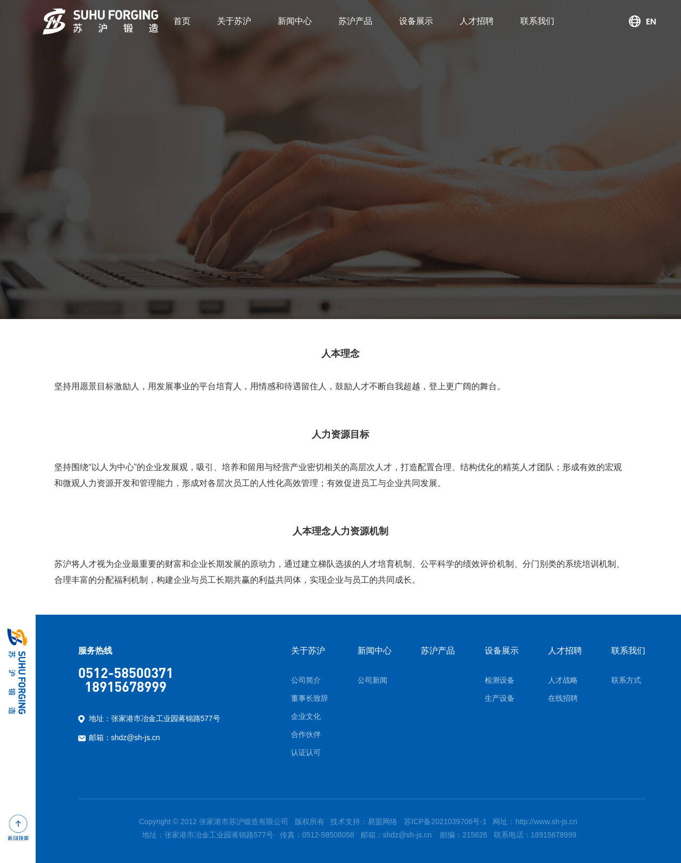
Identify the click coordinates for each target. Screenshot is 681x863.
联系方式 (626, 680)
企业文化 (306, 716)
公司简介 (306, 680)
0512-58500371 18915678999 (125, 679)
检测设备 (499, 680)
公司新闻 (372, 680)
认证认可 (306, 752)
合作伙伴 (306, 734)
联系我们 (537, 21)
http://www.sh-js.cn (546, 821)
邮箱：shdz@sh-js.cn (124, 738)
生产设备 (499, 698)
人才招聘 (477, 21)
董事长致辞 (309, 698)
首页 (181, 21)
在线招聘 (563, 698)
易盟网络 (382, 821)
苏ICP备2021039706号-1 (445, 821)
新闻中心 (295, 21)
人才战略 (563, 680)
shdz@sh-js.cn (407, 835)
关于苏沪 (234, 21)
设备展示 (416, 21)
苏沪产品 (355, 21)
